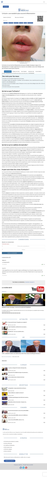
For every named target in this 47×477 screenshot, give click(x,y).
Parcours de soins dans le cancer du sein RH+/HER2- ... (18, 410)
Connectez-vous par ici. (29, 282)
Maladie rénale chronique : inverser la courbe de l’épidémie (16, 307)
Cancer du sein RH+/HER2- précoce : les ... (16, 419)
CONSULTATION (15, 71)
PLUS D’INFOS (38, 71)
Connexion (6, 6)
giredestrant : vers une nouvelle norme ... (16, 331)
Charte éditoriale (8, 443)
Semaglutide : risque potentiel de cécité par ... (17, 388)
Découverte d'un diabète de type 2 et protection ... (18, 372)
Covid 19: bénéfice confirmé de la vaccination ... (17, 326)
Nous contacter (8, 451)
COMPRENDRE (8, 71)
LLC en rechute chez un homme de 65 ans (16, 377)
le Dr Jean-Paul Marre (7, 356)
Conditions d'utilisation (9, 445)
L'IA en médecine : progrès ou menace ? (16, 392)
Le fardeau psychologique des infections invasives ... (18, 397)
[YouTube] (26, 468)
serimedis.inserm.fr (23, 63)
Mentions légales (8, 449)
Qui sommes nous (8, 447)
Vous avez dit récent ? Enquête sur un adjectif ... (17, 322)
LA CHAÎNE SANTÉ (7, 287)
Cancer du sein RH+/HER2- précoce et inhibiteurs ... (18, 415)
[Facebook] (21, 468)
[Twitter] (23, 468)
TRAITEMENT (24, 71)
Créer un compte (9, 460)
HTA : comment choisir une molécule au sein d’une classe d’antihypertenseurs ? (21, 353)
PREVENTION (31, 71)
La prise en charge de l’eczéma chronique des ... (17, 367)
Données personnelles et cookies (12, 441)
